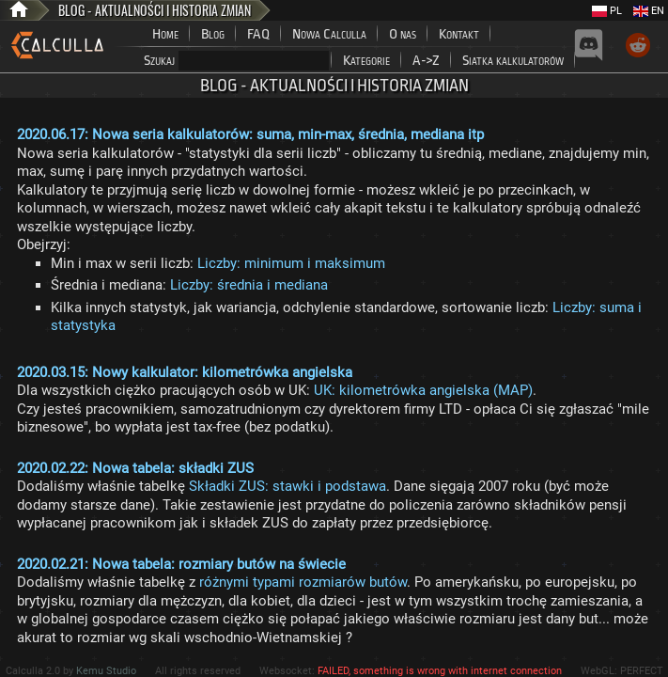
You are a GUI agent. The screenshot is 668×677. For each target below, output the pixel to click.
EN (648, 11)
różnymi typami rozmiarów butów (303, 582)
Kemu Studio (106, 671)
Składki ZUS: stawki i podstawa (287, 486)
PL (607, 11)
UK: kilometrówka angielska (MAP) (423, 390)
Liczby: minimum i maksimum (291, 263)
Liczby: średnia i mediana (249, 284)
